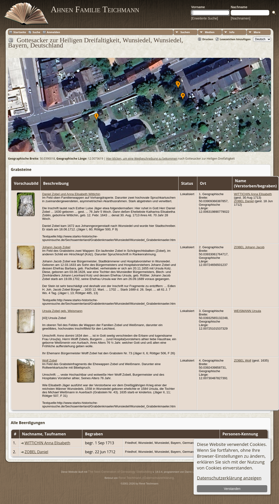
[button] (96, 117)
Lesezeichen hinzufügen (235, 39)
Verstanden (232, 489)
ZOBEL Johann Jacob (249, 247)
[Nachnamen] (240, 18)
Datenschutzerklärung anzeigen (229, 478)
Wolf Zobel (49, 360)
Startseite (19, 32)
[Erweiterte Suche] (204, 18)
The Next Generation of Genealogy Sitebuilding (120, 471)
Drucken (207, 39)
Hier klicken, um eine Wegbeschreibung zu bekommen (141, 159)
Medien (209, 32)
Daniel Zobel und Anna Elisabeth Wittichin (71, 194)
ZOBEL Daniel (244, 201)
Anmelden (53, 32)
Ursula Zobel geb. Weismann (62, 311)
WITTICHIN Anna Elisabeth (253, 194)
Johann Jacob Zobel (56, 247)
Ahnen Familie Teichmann (95, 9)
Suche (36, 32)
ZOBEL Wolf (242, 360)
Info (231, 32)
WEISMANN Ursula (247, 311)
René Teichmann (129, 478)
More (257, 32)
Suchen (185, 32)
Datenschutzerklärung (159, 478)
